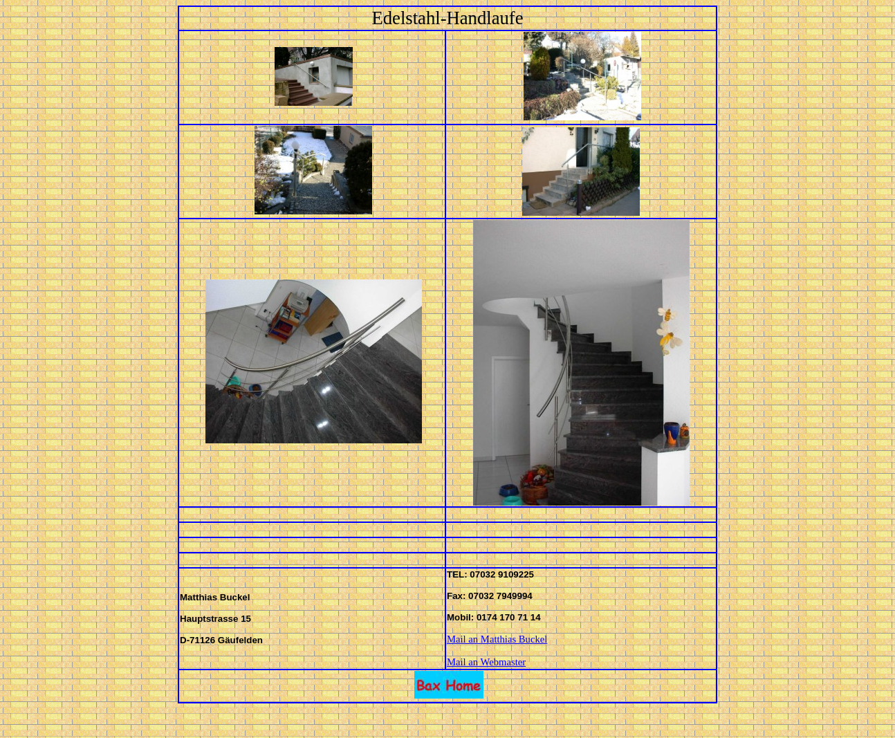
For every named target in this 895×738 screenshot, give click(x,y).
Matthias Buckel (514, 639)
